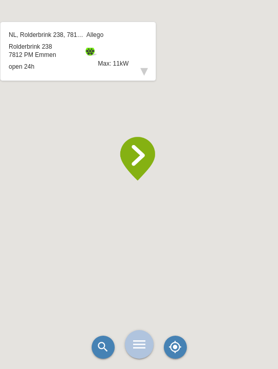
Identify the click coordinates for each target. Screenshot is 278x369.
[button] (139, 158)
